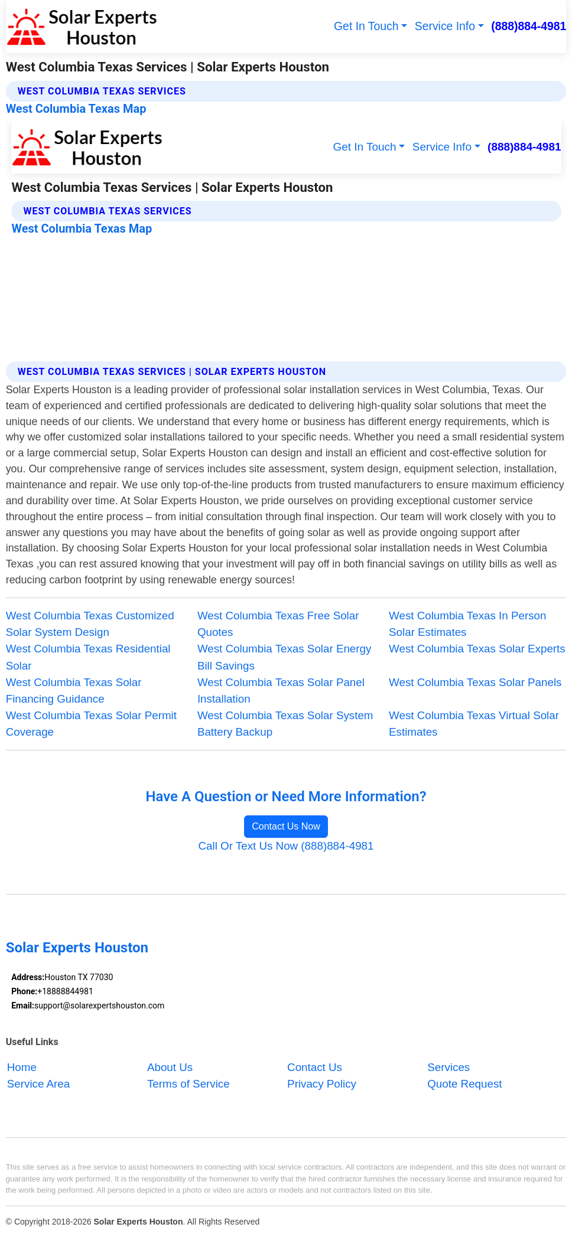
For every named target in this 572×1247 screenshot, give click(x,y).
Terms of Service (188, 1084)
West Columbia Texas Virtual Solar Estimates (474, 723)
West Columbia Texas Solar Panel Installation (281, 690)
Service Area (38, 1084)
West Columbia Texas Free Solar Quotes (278, 623)
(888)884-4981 (528, 25)
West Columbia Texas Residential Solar (88, 656)
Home (22, 1067)
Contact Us (314, 1067)
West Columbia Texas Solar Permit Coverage (91, 723)
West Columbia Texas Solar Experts (477, 648)
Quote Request (464, 1084)
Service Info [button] (445, 25)
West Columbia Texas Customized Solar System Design (90, 623)
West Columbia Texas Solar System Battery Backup (285, 723)
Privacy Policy (321, 1084)
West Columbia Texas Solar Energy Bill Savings (284, 656)
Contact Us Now (286, 826)
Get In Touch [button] (366, 25)
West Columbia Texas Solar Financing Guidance (74, 690)
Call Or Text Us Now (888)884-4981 (286, 846)
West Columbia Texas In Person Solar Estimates (467, 623)
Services (448, 1067)
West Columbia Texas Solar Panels (475, 682)
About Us (170, 1067)
